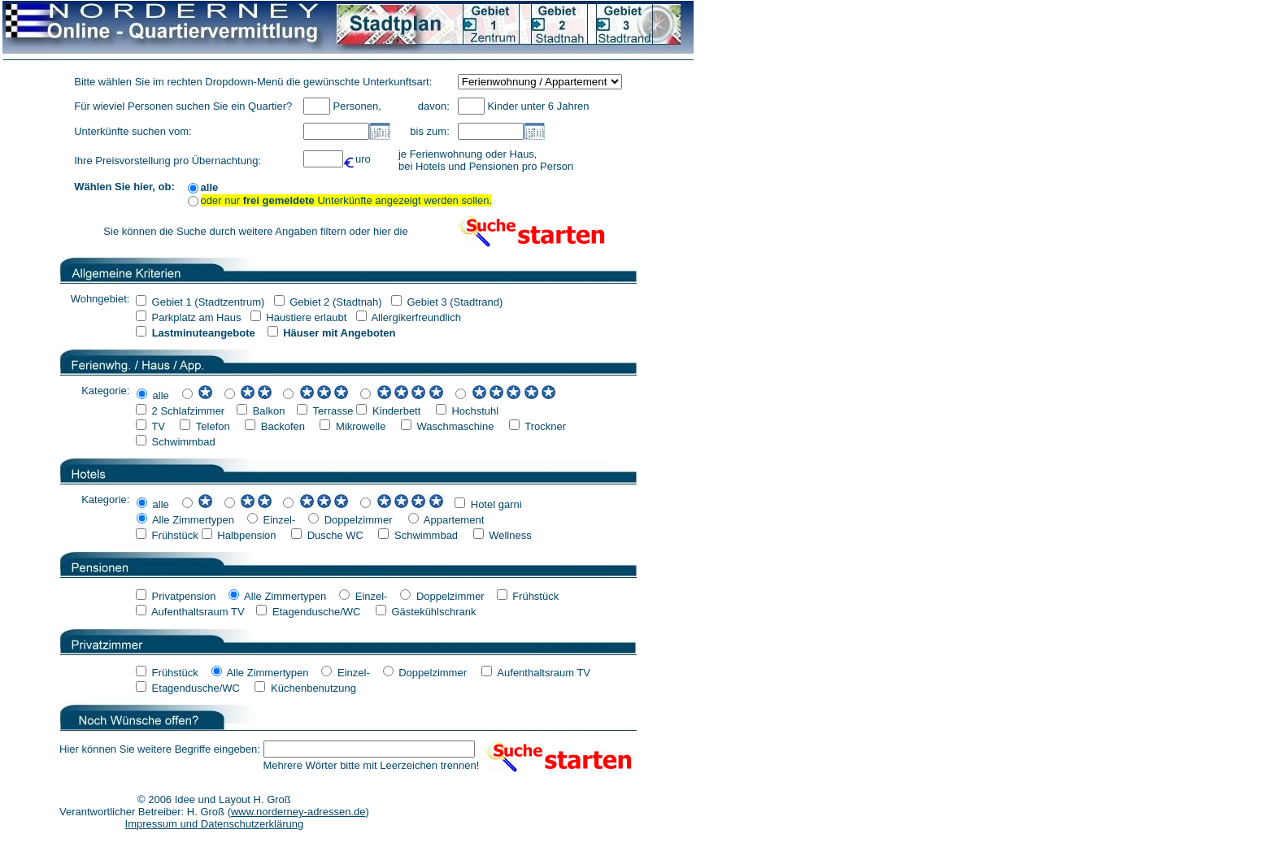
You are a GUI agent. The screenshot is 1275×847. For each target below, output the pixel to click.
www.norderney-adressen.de (298, 812)
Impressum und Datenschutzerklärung (214, 824)
